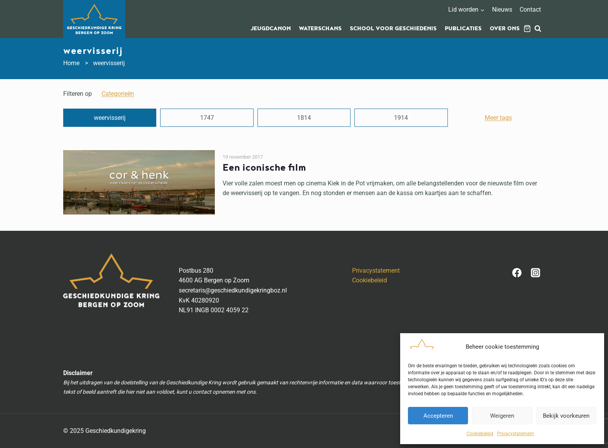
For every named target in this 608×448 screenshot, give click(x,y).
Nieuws (502, 9)
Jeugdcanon (270, 28)
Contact (530, 9)
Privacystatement (515, 433)
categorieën (118, 93)
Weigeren (502, 415)
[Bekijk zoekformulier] (538, 29)
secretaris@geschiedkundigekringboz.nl (233, 290)
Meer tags (498, 117)
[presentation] (139, 182)
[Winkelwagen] (527, 28)
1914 (401, 117)
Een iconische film (264, 168)
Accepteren (438, 415)
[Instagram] (535, 272)
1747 (207, 117)
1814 (304, 117)
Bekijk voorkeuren (566, 415)
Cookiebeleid (479, 433)
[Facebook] (517, 272)
